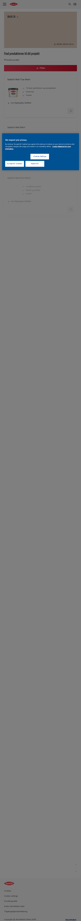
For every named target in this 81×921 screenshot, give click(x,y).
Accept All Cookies (14, 163)
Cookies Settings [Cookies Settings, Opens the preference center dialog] (39, 156)
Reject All (35, 163)
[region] (40, 151)
